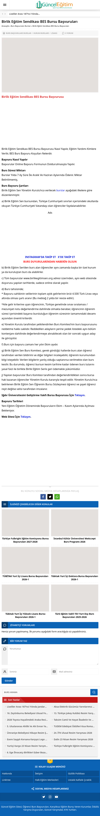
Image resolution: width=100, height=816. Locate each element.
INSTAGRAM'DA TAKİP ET (40, 257)
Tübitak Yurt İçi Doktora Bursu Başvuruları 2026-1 (74, 578)
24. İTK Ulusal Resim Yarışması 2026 (73, 732)
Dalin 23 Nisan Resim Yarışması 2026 (73, 739)
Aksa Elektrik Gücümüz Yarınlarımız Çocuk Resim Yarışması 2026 (74, 706)
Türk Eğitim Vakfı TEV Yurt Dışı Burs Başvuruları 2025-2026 (74, 615)
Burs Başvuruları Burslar (21, 26)
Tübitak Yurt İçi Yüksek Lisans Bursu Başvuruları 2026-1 (25, 615)
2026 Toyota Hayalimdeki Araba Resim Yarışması (27, 719)
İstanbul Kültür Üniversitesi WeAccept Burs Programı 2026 (75, 540)
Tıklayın (80, 395)
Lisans (54, 33)
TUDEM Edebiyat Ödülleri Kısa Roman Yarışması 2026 (74, 726)
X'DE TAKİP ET (66, 257)
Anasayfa (5, 26)
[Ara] (46, 692)
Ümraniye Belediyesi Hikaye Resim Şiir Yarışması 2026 (27, 732)
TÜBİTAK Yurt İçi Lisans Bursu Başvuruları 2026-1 (25, 578)
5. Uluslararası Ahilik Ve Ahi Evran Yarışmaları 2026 (27, 726)
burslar (60, 190)
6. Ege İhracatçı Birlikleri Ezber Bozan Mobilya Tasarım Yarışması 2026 (27, 752)
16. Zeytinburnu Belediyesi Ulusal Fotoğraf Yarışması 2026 (27, 713)
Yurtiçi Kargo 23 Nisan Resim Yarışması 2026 (27, 745)
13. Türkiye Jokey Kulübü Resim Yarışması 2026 (74, 713)
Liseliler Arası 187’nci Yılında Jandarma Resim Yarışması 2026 (27, 706)
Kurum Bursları (41, 33)
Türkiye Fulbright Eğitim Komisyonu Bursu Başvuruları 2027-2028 (25, 540)
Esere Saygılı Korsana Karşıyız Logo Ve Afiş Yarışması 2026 (27, 739)
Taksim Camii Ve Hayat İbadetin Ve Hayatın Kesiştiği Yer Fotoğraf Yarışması (74, 719)
